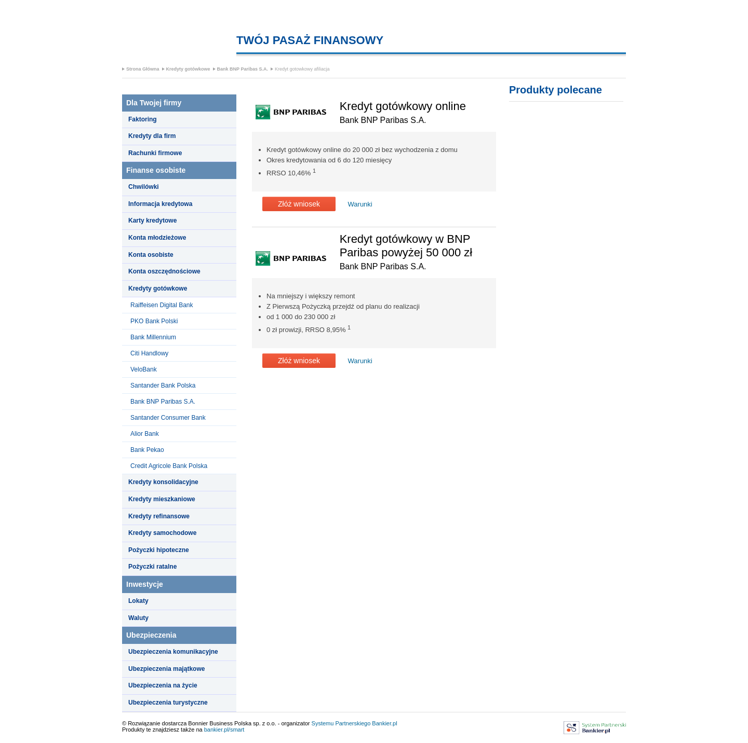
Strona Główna (142, 69)
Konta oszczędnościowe (164, 271)
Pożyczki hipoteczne (158, 550)
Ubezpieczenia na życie (162, 685)
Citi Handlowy (149, 353)
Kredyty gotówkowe (188, 69)
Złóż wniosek (299, 204)
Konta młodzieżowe (157, 237)
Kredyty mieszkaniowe (161, 499)
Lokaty (138, 600)
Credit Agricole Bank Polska (168, 466)
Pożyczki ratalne (152, 566)
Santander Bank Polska (162, 385)
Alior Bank (144, 433)
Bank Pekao (147, 449)
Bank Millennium (153, 337)
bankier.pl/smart (224, 729)
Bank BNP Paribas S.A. (242, 69)
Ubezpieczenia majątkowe (166, 668)
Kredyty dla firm (152, 136)
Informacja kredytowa (160, 204)
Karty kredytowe (152, 220)
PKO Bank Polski (154, 321)
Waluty (138, 618)
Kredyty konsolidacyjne (163, 482)
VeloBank (143, 369)
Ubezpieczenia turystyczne (168, 702)
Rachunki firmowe (155, 153)
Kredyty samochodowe (162, 532)
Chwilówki (143, 186)
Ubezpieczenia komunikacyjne (173, 651)
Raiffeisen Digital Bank (161, 305)
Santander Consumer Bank (168, 417)
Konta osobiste (150, 254)
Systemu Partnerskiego (341, 723)
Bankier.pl (384, 723)
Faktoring (142, 119)
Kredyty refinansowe (159, 516)
